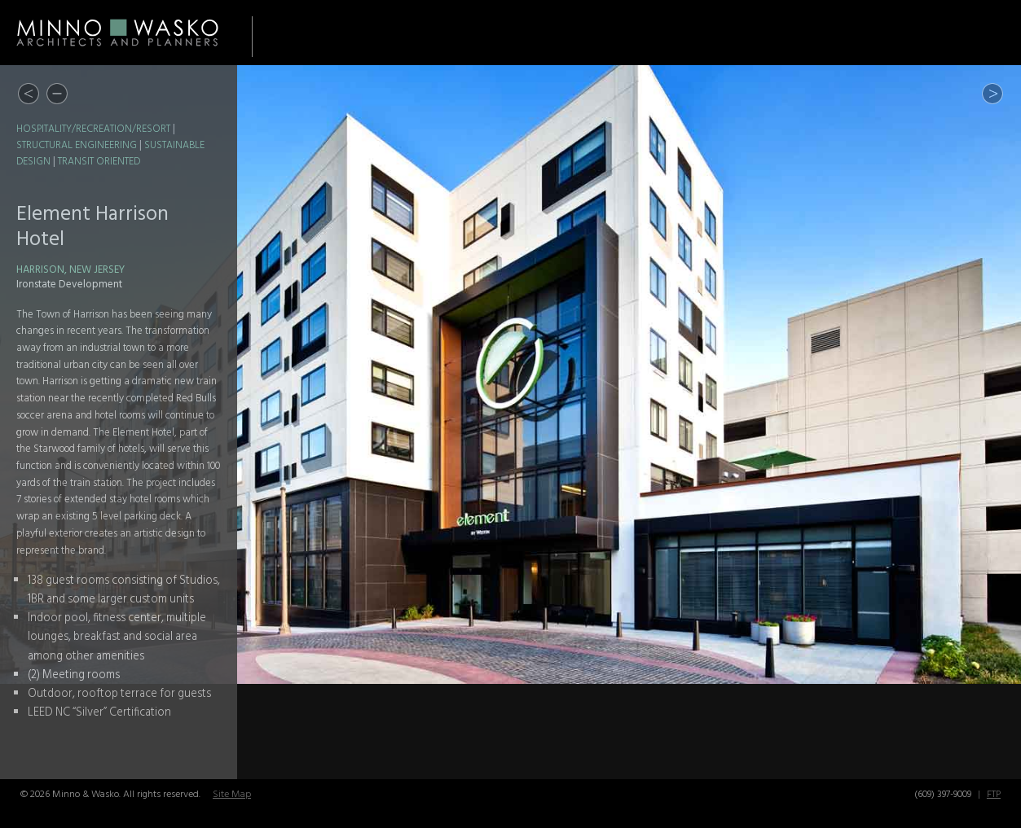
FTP (994, 794)
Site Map (232, 794)
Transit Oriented (99, 162)
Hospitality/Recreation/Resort (93, 129)
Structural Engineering (76, 146)
